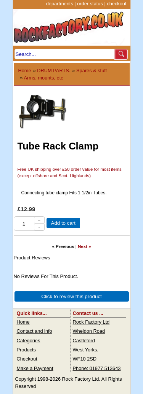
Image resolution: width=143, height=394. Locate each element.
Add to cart (63, 223)
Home (24, 70)
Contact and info (34, 331)
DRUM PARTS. (53, 70)
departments (59, 3)
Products (26, 350)
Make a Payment (35, 368)
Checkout (27, 359)
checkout (116, 3)
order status (90, 3)
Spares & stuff (91, 70)
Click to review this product (71, 296)
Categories (28, 340)
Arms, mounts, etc (43, 78)
